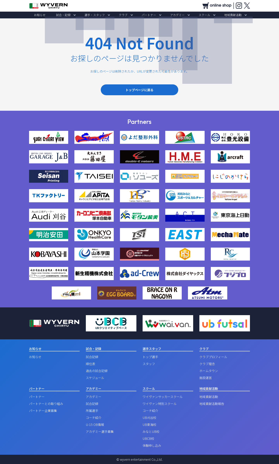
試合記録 (92, 356)
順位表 (90, 363)
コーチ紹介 (93, 417)
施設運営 (205, 377)
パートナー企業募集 (43, 410)
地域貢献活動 (215, 15)
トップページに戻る (139, 89)
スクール (191, 15)
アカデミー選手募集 (100, 431)
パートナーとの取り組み (46, 403)
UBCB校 (148, 438)
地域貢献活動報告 (211, 403)
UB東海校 (149, 424)
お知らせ (58, 15)
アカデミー (169, 15)
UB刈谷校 (149, 417)
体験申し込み (152, 445)
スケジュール (95, 377)
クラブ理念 (207, 363)
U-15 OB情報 (95, 424)
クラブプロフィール (213, 356)
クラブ (126, 15)
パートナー (146, 15)
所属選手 (92, 410)
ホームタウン (208, 370)
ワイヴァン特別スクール (160, 403)
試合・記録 (76, 15)
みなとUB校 (151, 431)
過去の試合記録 (97, 370)
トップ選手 (150, 356)
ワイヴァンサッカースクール (163, 396)
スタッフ (149, 363)
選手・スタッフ (102, 15)
